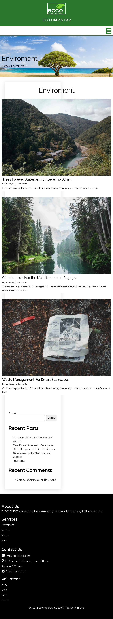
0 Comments (21, 184)
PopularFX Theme (74, 608)
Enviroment (17, 66)
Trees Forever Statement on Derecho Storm (34, 445)
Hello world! (19, 461)
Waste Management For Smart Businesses (34, 449)
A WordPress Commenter (27, 480)
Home (5, 66)
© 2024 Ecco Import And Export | (47, 608)
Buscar (12, 413)
